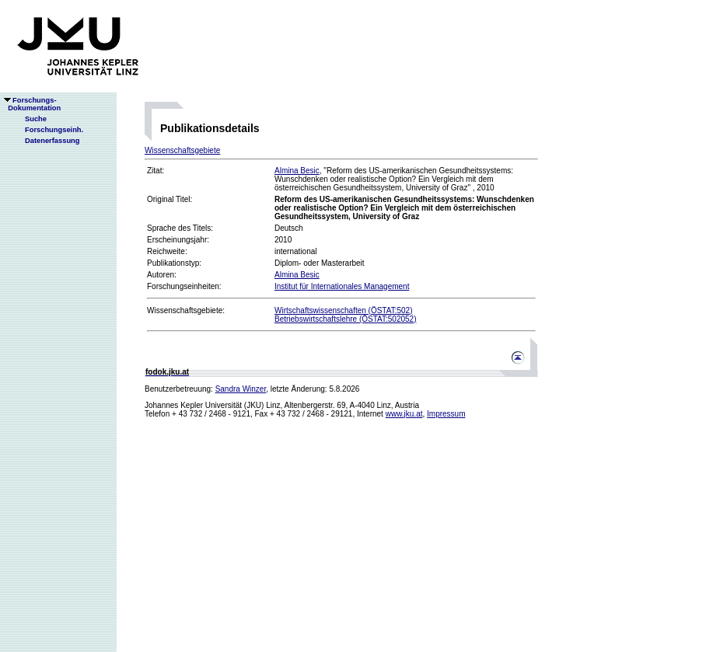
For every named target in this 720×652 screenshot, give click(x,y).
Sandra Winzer (241, 389)
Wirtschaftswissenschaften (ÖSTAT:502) (343, 310)
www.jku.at (404, 414)
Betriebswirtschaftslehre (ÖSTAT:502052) (345, 319)
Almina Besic (297, 170)
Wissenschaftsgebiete (182, 150)
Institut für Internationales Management (341, 286)
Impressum (446, 414)
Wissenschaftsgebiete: (186, 310)
